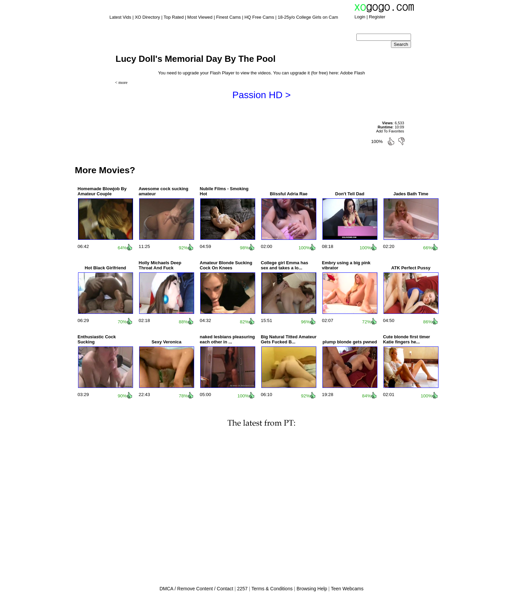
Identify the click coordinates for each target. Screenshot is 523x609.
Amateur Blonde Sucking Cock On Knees (226, 265)
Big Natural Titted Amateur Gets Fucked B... (289, 339)
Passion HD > (261, 95)
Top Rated (174, 17)
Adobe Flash (352, 72)
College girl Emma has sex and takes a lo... (284, 265)
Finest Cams (228, 17)
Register (377, 16)
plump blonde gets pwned (349, 341)
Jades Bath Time (410, 193)
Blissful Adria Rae (288, 193)
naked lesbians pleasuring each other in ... (227, 339)
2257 (242, 588)
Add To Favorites (390, 131)
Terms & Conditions (272, 588)
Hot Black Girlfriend (105, 267)
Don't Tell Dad (350, 193)
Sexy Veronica (166, 341)
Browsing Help (312, 588)
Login (360, 16)
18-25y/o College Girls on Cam (308, 17)
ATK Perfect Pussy (410, 267)
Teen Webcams (347, 588)
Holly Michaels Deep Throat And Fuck (160, 265)
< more (121, 82)
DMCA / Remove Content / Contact (196, 588)
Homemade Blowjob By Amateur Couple (102, 191)
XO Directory (147, 17)
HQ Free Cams (259, 17)
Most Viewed (199, 17)
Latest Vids (120, 17)
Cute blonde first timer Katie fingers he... (406, 339)
